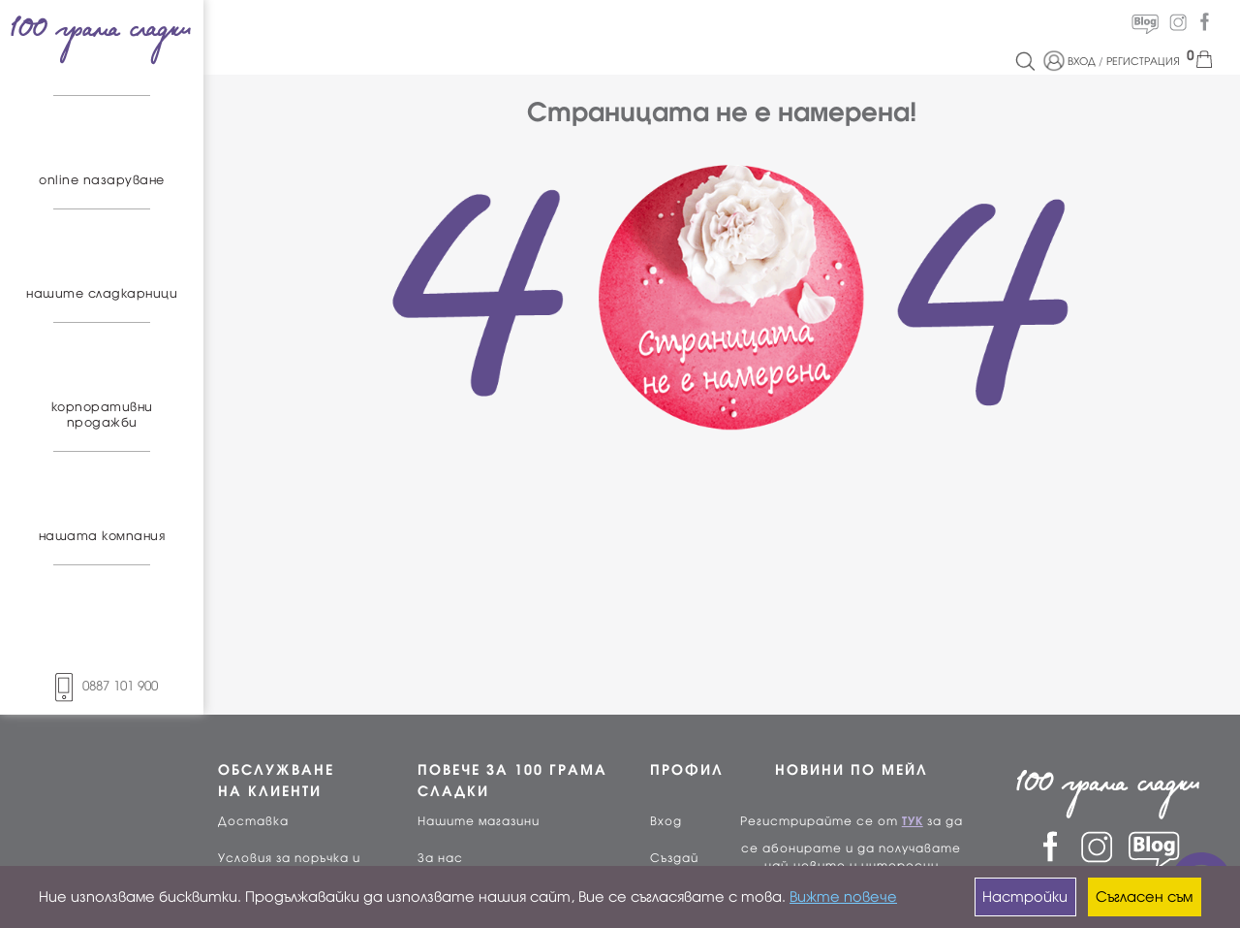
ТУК (912, 821)
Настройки (1025, 897)
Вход (666, 821)
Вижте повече (843, 897)
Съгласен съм (1144, 897)
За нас (440, 858)
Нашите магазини (479, 821)
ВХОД (1082, 61)
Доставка (253, 821)
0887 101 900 (102, 686)
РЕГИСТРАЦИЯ (1143, 61)
